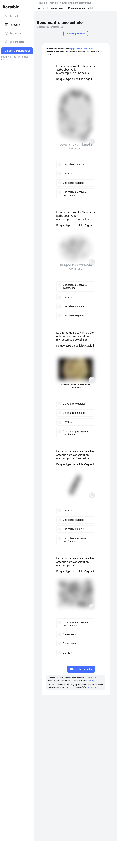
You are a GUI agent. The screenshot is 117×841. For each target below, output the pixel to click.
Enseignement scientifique (76, 2)
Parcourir (12, 25)
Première (53, 2)
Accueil (11, 16)
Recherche (13, 33)
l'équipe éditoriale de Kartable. (81, 49)
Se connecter (14, 42)
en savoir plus (91, 681)
